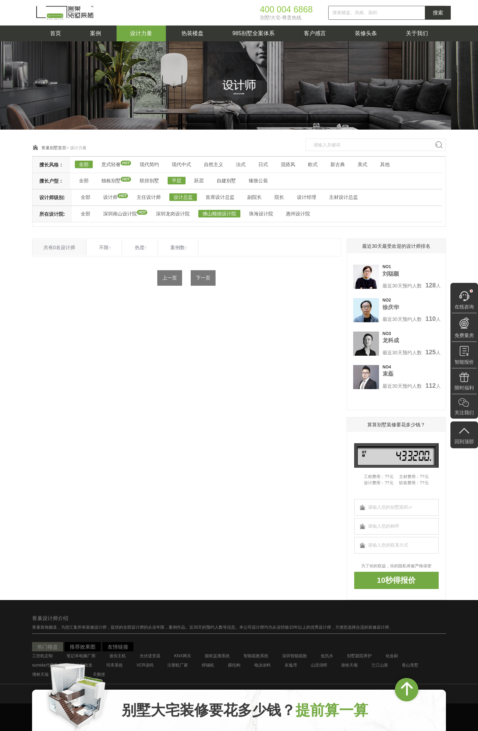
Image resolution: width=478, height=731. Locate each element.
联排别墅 (149, 180)
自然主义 (213, 164)
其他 (385, 164)
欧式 (313, 164)
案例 (95, 33)
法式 (241, 164)
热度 (141, 247)
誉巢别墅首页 (53, 147)
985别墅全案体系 (253, 33)
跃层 (199, 180)
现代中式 (181, 164)
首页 (55, 33)
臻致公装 (258, 180)
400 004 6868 (286, 9)
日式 (263, 164)
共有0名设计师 (59, 247)
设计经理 (306, 197)
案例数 (178, 247)
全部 (84, 164)
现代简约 (149, 164)
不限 (105, 247)
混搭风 (288, 164)
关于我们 (417, 33)
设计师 (110, 197)
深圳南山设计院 (120, 213)
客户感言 (315, 33)
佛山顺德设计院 (219, 213)
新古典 (337, 164)
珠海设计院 (261, 213)
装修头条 (366, 33)
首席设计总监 (220, 197)
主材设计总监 (343, 197)
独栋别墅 (111, 180)
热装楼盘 (192, 33)
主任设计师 (149, 197)
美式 (362, 164)
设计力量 (141, 33)
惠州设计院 (298, 213)
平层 (176, 180)
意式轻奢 (111, 164)
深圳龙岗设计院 (173, 213)
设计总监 (183, 197)
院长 (279, 197)
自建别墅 (226, 180)
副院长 (254, 197)
